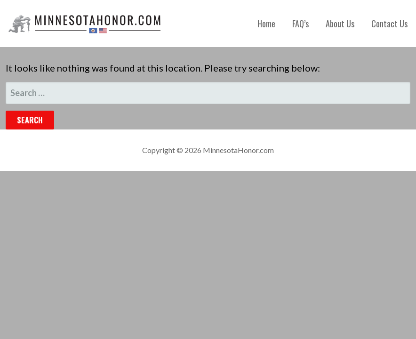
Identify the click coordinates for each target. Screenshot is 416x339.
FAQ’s (300, 23)
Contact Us (389, 23)
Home (266, 23)
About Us (340, 23)
